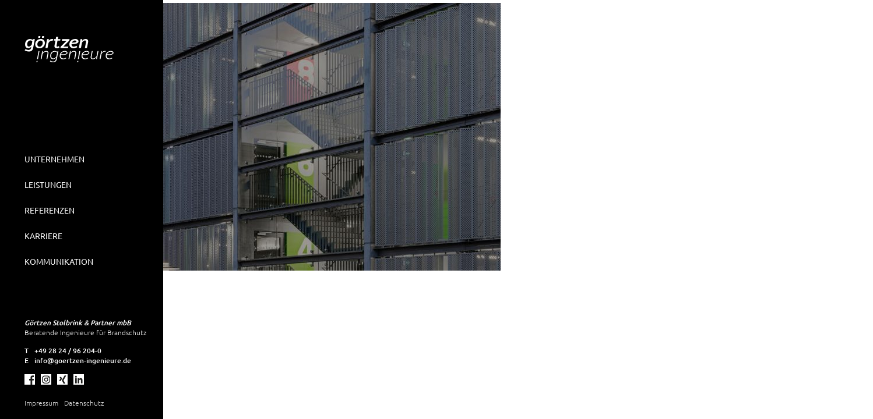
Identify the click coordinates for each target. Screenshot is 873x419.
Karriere (43, 235)
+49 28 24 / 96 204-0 (67, 351)
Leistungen (48, 184)
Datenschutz (84, 402)
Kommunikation (58, 261)
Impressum (41, 402)
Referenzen (49, 210)
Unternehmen (54, 159)
